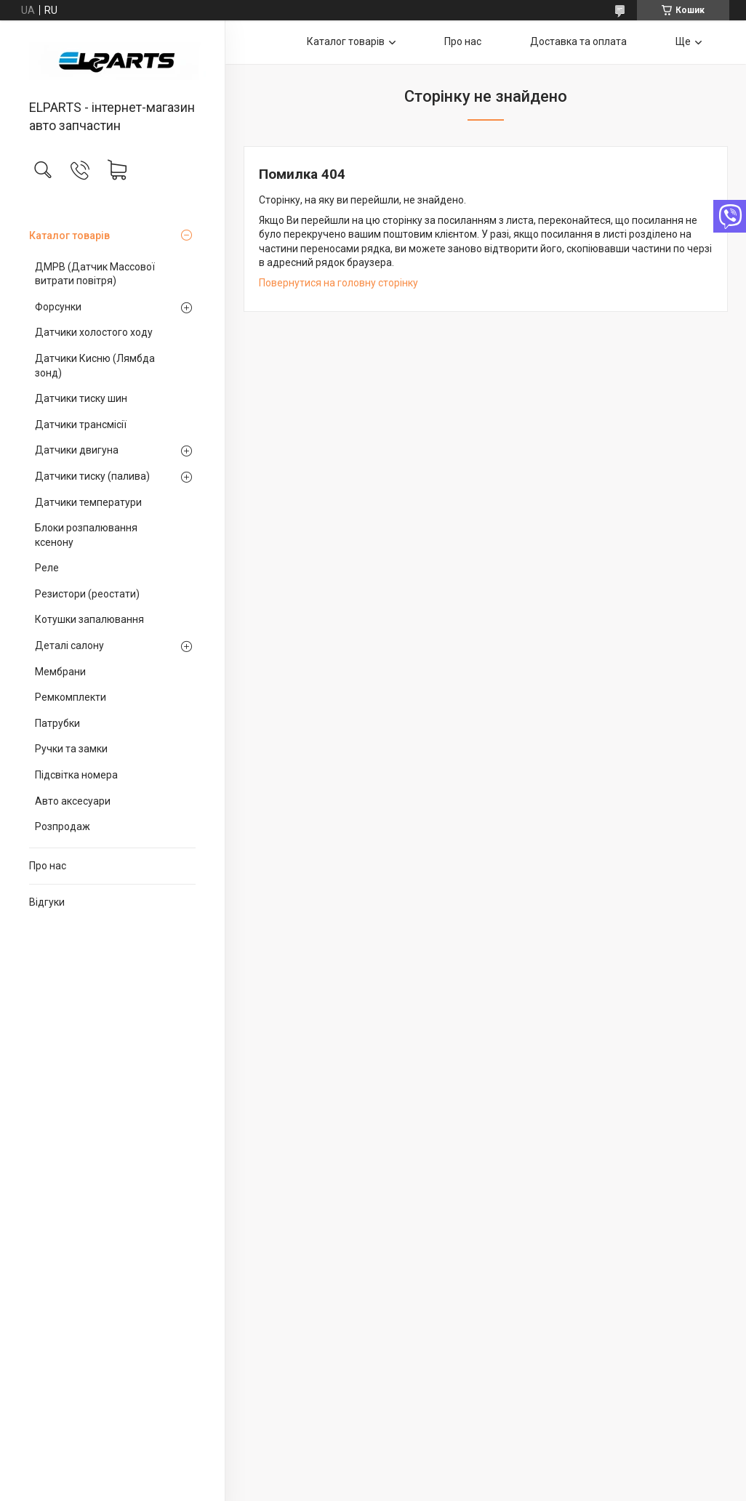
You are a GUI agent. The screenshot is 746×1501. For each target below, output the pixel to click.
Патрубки (57, 723)
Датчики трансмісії (81, 424)
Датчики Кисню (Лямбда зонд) (95, 366)
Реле (47, 568)
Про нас (47, 866)
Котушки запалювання (89, 619)
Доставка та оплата (578, 41)
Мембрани (60, 671)
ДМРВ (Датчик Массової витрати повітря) (95, 274)
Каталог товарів (69, 235)
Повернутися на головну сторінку (338, 283)
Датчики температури (88, 502)
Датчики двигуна (77, 450)
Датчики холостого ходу (94, 332)
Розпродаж (62, 826)
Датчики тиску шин (81, 398)
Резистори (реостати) (87, 594)
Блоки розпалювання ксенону (86, 535)
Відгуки (47, 902)
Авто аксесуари (73, 801)
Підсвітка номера (76, 775)
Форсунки (58, 307)
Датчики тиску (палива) (92, 476)
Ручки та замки (71, 748)
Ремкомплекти (70, 697)
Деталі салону (69, 645)
